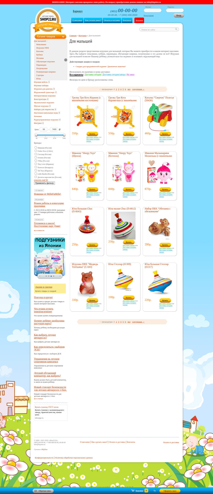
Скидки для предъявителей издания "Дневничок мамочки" (101, 66)
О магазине (77, 20)
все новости (39, 230)
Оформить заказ (170, 491)
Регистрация (149, 15)
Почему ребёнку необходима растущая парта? (49, 322)
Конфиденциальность (44, 458)
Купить (92, 134)
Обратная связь (45, 491)
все (129, 89)
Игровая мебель (41, 82)
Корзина (139, 20)
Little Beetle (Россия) (46, 174)
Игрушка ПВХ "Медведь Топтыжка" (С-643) (85, 265)
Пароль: (171, 7)
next (60, 276)
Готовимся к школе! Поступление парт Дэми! (47, 224)
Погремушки (42, 68)
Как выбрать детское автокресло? (45, 336)
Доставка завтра (92, 137)
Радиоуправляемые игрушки (46, 119)
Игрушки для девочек (43, 89)
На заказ (130, 74)
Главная (73, 35)
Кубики (39, 54)
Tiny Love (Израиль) (46, 164)
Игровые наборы (41, 85)
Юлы (38, 78)
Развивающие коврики (46, 72)
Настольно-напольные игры (46, 113)
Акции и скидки (43, 287)
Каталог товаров (46, 36)
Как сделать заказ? (93, 20)
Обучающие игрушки (45, 61)
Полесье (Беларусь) (45, 167)
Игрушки (82, 35)
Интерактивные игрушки (45, 96)
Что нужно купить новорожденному (43, 310)
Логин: (148, 7)
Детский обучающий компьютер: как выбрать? (47, 374)
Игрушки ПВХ (42, 48)
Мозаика (40, 58)
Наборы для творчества (44, 109)
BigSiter (45, 449)
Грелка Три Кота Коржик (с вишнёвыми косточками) (86, 99)
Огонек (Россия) (44, 158)
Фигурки (38, 123)
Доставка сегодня (93, 74)
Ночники (38, 116)
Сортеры (40, 75)
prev (39, 276)
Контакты (127, 20)
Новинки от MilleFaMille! (47, 194)
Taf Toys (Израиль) (45, 171)
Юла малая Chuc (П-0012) (122, 208)
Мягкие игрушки (41, 106)
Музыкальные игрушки (44, 102)
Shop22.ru (48, 20)
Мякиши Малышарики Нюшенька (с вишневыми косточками (158, 156)
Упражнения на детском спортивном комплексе (46, 360)
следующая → (138, 89)
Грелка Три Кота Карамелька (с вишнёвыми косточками (122, 100)
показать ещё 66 (41, 180)
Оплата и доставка (112, 20)
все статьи (38, 398)
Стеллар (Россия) (44, 154)
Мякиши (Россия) (45, 148)
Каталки (39, 51)
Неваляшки (41, 44)
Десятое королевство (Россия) (49, 177)
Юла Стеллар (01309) (119, 264)
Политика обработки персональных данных (74, 458)
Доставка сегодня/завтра (114, 74)
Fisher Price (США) (45, 151)
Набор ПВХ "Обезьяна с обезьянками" (158, 210)
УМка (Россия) (43, 161)
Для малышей (40, 41)
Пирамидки (41, 65)
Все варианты (76, 74)
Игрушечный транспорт (44, 92)
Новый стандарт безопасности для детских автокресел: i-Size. (50, 388)
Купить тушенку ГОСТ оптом (47, 407)
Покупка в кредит (43, 297)
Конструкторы (40, 99)
